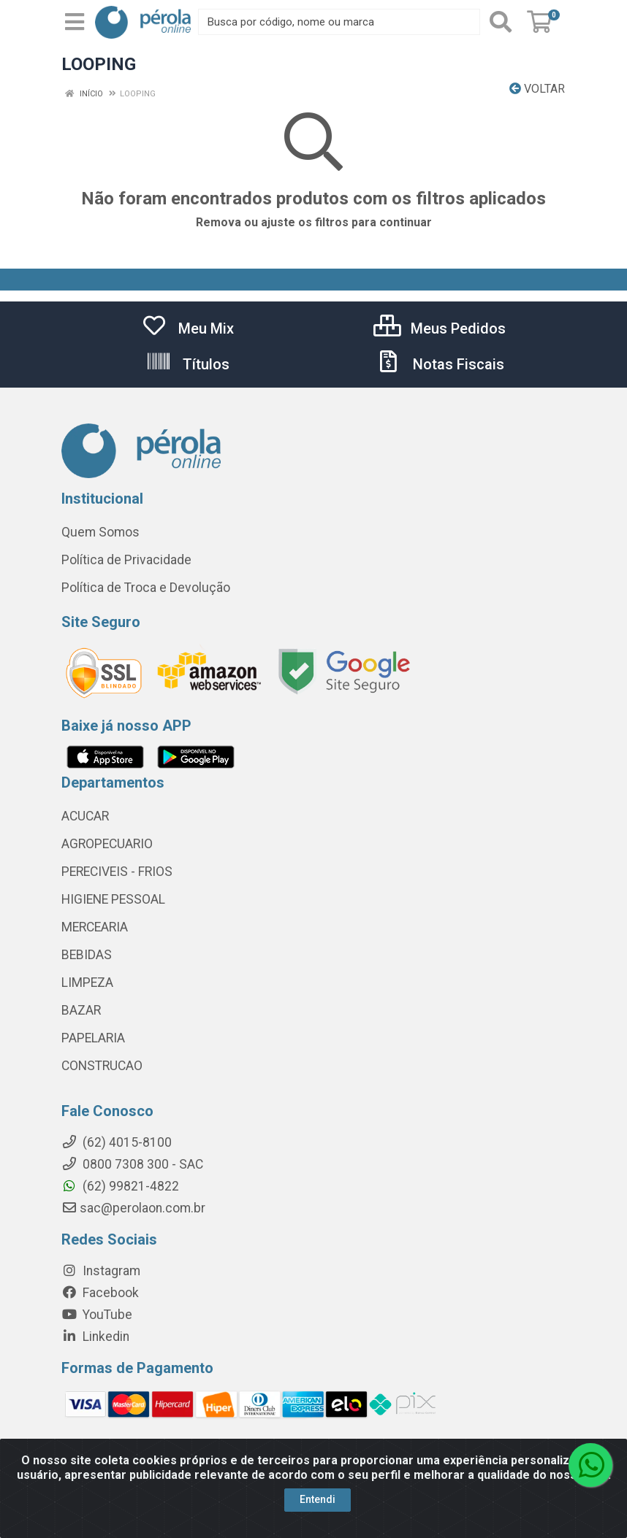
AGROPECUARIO (107, 844)
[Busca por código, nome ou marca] (339, 22)
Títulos (187, 364)
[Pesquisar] (500, 22)
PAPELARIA (93, 1038)
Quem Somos (100, 532)
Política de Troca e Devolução (145, 587)
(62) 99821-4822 (120, 1186)
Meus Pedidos (439, 328)
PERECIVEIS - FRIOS (116, 871)
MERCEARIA (94, 927)
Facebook (100, 1292)
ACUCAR (85, 816)
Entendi (317, 1499)
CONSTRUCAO (101, 1065)
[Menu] (74, 22)
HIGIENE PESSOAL (113, 899)
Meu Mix (187, 328)
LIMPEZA (87, 982)
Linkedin (95, 1336)
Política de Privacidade (126, 560)
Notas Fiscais (440, 364)
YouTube (96, 1314)
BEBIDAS (86, 954)
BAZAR (81, 1010)
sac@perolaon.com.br (133, 1208)
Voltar (537, 89)
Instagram (100, 1271)
